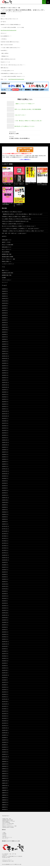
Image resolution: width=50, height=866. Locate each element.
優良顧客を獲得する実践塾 (7, 256)
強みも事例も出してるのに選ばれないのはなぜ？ (12, 211)
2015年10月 (4, 588)
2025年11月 (4, 300)
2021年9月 (4, 418)
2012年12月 (4, 670)
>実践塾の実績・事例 (6, 818)
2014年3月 (4, 634)
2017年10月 (4, 531)
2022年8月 (4, 392)
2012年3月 (4, 692)
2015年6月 (4, 598)
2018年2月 (4, 521)
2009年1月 (4, 778)
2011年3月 (4, 720)
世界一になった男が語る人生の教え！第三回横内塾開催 (28, 109)
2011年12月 (4, 699)
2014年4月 (4, 632)
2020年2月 (4, 464)
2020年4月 (4, 459)
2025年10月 (4, 303)
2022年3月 (4, 404)
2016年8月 (4, 564)
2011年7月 (4, 711)
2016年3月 (4, 576)
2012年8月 (4, 680)
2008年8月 (4, 790)
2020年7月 (4, 452)
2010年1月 (4, 754)
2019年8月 (4, 478)
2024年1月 (4, 351)
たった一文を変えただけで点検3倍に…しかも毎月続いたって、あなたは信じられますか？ (20, 228)
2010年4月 (4, 747)
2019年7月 (4, 480)
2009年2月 (4, 775)
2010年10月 (4, 732)
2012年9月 (4, 677)
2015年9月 (4, 591)
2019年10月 (4, 473)
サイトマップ (5, 282)
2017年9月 (4, 533)
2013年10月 (4, 646)
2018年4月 (4, 516)
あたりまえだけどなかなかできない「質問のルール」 (19, 184)
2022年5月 (4, 399)
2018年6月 (4, 512)
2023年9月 (4, 360)
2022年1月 (4, 408)
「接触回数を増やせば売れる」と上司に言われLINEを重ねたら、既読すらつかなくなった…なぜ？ (22, 214)
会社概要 (4, 277)
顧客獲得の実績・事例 (6, 254)
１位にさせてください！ (20, 115)
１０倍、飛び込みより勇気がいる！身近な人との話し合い (29, 120)
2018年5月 (4, 514)
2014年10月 (4, 617)
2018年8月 (4, 507)
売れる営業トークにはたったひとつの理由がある (42, 184)
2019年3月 (4, 490)
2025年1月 (4, 324)
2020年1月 (4, 466)
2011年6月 (4, 713)
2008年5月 (4, 797)
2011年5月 (4, 716)
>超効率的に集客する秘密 (7, 820)
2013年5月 (4, 658)
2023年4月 (4, 372)
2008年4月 (4, 799)
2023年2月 (4, 377)
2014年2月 (4, 636)
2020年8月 (4, 449)
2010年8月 (4, 737)
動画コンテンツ (5, 270)
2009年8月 (4, 761)
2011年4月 (4, 718)
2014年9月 (4, 620)
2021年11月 (4, 413)
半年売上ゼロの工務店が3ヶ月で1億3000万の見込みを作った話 (15, 221)
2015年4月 (4, 603)
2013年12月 (4, 641)
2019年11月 (4, 471)
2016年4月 (4, 574)
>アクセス (4, 835)
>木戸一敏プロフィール (7, 837)
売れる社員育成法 (5, 251)
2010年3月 (4, 749)
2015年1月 (4, 610)
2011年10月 (4, 704)
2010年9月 (4, 735)
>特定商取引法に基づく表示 (8, 861)
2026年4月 (4, 288)
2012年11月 (4, 672)
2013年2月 (4, 665)
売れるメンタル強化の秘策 (7, 244)
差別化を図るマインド (6, 247)
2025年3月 (4, 320)
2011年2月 (4, 723)
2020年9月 (4, 447)
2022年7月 (4, 394)
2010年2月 (4, 752)
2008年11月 (4, 783)
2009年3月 (4, 773)
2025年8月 (4, 308)
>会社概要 (4, 833)
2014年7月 (4, 624)
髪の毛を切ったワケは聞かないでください (25, 126)
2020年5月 (4, 456)
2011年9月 (4, 706)
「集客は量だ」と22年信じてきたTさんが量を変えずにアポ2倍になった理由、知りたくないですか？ (23, 230)
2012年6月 (4, 684)
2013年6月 (4, 656)
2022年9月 (4, 389)
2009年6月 (4, 766)
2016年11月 (4, 557)
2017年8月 (4, 536)
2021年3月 (4, 432)
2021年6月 (4, 425)
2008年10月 (4, 785)
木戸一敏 (10, 11)
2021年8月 (4, 420)
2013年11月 (4, 644)
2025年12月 (4, 298)
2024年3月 (4, 346)
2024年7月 (4, 336)
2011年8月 (4, 708)
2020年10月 (4, 444)
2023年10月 (4, 358)
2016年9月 (4, 562)
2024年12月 (4, 327)
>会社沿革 (4, 836)
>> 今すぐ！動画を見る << (25, 159)
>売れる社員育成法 (6, 822)
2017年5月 (4, 543)
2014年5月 (4, 629)
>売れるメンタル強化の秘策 (8, 823)
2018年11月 (4, 500)
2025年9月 (4, 305)
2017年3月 (4, 548)
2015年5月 (4, 600)
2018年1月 (4, 524)
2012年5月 (4, 687)
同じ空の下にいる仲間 (24, 132)
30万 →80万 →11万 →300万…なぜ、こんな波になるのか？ (14, 233)
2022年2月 (4, 406)
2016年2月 (4, 579)
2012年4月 (4, 689)
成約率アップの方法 (6, 242)
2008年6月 (4, 795)
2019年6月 (4, 483)
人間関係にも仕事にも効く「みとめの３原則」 (7, 184)
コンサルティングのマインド (8, 263)
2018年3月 (4, 519)
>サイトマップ (5, 838)
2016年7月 (4, 567)
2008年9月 (4, 787)
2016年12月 (4, 555)
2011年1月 (4, 725)
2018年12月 (4, 497)
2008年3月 (4, 802)
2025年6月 (4, 312)
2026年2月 (4, 293)
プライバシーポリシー (6, 280)
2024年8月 (4, 334)
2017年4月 (4, 545)
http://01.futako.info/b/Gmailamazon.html (8, 30)
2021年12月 (4, 411)
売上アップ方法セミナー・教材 (14, 7)
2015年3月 (4, 605)
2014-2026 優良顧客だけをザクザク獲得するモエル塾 (11, 864)
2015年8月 (4, 593)
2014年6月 (4, 627)
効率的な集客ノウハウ (5, 7)
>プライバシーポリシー (7, 859)
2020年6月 (4, 454)
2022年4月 (4, 401)
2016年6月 (4, 569)
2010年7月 (4, 740)
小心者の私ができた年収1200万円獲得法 (7, 204)
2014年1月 (4, 639)
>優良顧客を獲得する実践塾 (8, 827)
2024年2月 (4, 348)
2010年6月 (4, 742)
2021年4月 (4, 430)
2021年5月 (4, 428)
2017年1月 (4, 552)
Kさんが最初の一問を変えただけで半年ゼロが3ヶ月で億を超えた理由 (16, 218)
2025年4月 (4, 317)
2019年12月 (4, 468)
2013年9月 (4, 648)
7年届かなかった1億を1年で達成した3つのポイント (13, 223)
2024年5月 (4, 341)
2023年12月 (4, 353)
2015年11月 (4, 586)
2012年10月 (4, 675)
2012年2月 (4, 694)
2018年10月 (4, 502)
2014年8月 (4, 622)
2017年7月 (4, 538)
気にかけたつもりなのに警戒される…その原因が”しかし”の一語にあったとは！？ (19, 226)
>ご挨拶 (3, 832)
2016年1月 (4, 581)
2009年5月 (4, 768)
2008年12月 (4, 780)
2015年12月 (4, 584)
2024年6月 (4, 339)
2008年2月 (4, 804)
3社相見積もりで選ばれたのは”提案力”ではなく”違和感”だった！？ (16, 216)
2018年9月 (4, 504)
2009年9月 (4, 759)
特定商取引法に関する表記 (7, 272)
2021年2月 (4, 435)
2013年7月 (4, 653)
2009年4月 (4, 771)
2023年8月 (4, 363)
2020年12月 (4, 440)
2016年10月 (4, 560)
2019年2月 (4, 492)
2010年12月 (4, 728)
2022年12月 (4, 382)
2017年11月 (4, 528)
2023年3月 (4, 375)
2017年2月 (4, 550)
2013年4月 (4, 660)
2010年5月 (4, 744)
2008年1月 (4, 807)
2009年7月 (4, 763)
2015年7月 (4, 596)
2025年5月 (4, 315)
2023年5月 (4, 370)
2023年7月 (4, 365)
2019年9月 (4, 476)
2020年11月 (4, 442)
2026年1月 (4, 296)
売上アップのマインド (6, 249)
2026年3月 (4, 291)
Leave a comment (18, 11)
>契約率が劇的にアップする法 (8, 821)
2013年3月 (4, 663)
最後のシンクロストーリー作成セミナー (25, 103)
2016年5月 (4, 572)
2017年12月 (4, 526)
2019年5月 (4, 485)
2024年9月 (4, 332)
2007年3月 (4, 809)
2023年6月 (4, 368)
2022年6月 (4, 396)
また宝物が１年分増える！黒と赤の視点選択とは (24, 137)
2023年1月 (4, 380)
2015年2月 (4, 608)
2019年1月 (4, 495)
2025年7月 (4, 310)
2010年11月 (4, 730)
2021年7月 (4, 423)
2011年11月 (4, 701)
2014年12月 (4, 612)
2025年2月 (4, 322)
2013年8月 (4, 651)
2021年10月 (4, 416)
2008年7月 (4, 792)
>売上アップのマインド (7, 824)
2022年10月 (4, 387)
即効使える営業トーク (6, 261)
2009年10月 (4, 756)
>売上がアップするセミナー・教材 (9, 826)
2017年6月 (4, 540)
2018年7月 (4, 509)
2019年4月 (4, 488)
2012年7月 (4, 682)
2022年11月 (4, 384)
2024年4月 (4, 344)
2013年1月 (4, 668)
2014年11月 (4, 615)
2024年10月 (4, 329)
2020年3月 (4, 461)
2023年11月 (4, 356)
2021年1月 (4, 437)
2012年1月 (4, 696)
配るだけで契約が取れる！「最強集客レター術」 (18, 204)
